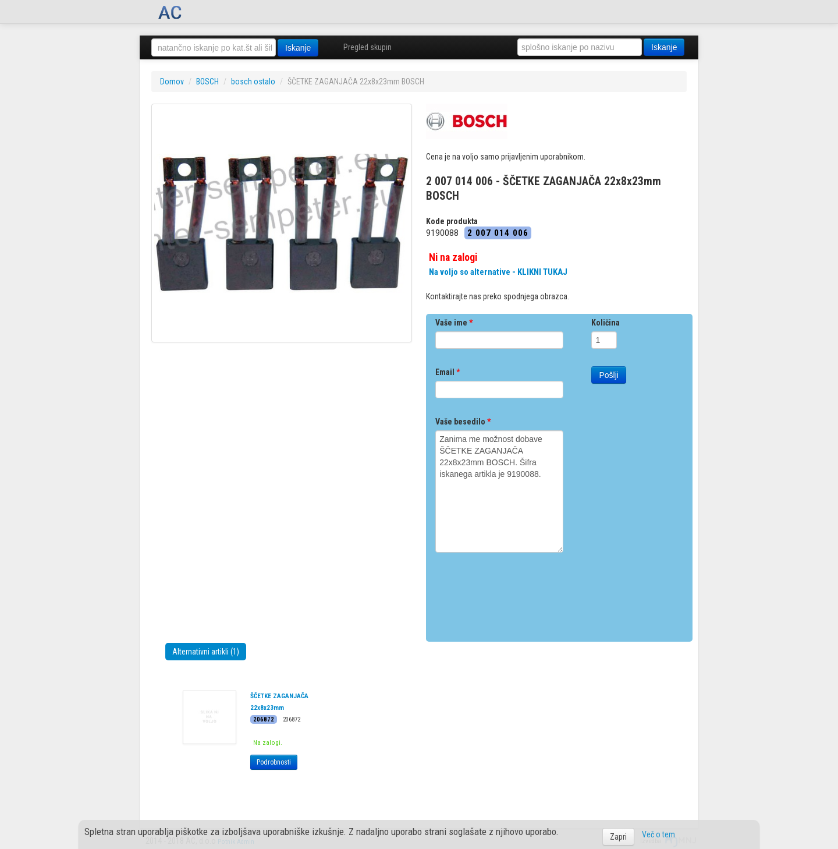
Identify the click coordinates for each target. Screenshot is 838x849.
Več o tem (658, 834)
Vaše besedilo (463, 421)
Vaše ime (454, 322)
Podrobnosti (274, 762)
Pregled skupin (367, 47)
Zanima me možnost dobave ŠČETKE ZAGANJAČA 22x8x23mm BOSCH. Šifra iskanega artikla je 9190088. (499, 491)
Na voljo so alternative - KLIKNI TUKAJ (498, 272)
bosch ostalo (253, 81)
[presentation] (523, 592)
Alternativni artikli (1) (205, 651)
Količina (605, 322)
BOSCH (207, 81)
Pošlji (608, 375)
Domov (172, 81)
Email (447, 372)
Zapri (618, 836)
